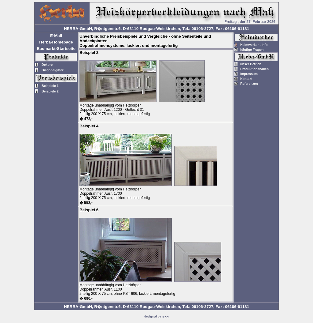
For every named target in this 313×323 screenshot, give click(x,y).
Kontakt (246, 79)
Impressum (249, 74)
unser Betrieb (250, 64)
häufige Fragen (251, 49)
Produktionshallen (254, 69)
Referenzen (249, 83)
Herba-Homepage (56, 42)
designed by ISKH (156, 316)
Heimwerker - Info (253, 45)
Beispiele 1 (50, 86)
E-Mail (56, 35)
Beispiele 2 (50, 91)
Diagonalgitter (53, 70)
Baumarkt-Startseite (56, 48)
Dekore (47, 64)
